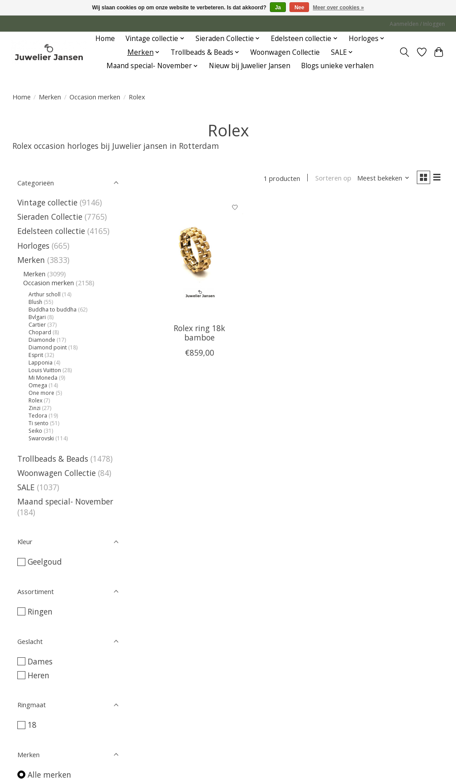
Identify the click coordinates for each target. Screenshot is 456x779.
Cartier (37, 324)
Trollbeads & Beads (52, 458)
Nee (299, 7)
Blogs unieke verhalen (337, 65)
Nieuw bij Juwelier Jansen (249, 65)
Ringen (40, 611)
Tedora (37, 415)
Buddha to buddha (53, 309)
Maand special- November (65, 501)
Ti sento (39, 423)
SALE (26, 487)
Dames (40, 661)
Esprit (35, 355)
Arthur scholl (45, 294)
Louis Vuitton (45, 370)
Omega (38, 385)
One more (42, 393)
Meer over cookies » (338, 7)
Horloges (34, 245)
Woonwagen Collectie (285, 52)
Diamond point (48, 347)
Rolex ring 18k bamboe (199, 334)
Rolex (36, 400)
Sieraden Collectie (51, 216)
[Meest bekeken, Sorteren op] (379, 179)
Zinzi (35, 408)
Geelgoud (45, 561)
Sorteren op (329, 179)
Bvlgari (37, 317)
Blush (35, 302)
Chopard (40, 332)
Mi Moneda (42, 377)
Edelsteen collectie (52, 231)
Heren (38, 675)
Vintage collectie (48, 202)
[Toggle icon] (404, 52)
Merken (50, 96)
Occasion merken (94, 96)
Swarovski (41, 438)
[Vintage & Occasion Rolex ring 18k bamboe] (199, 259)
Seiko (36, 431)
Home (105, 38)
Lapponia (41, 362)
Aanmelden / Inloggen (417, 24)
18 (32, 724)
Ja (278, 7)
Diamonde (42, 340)
